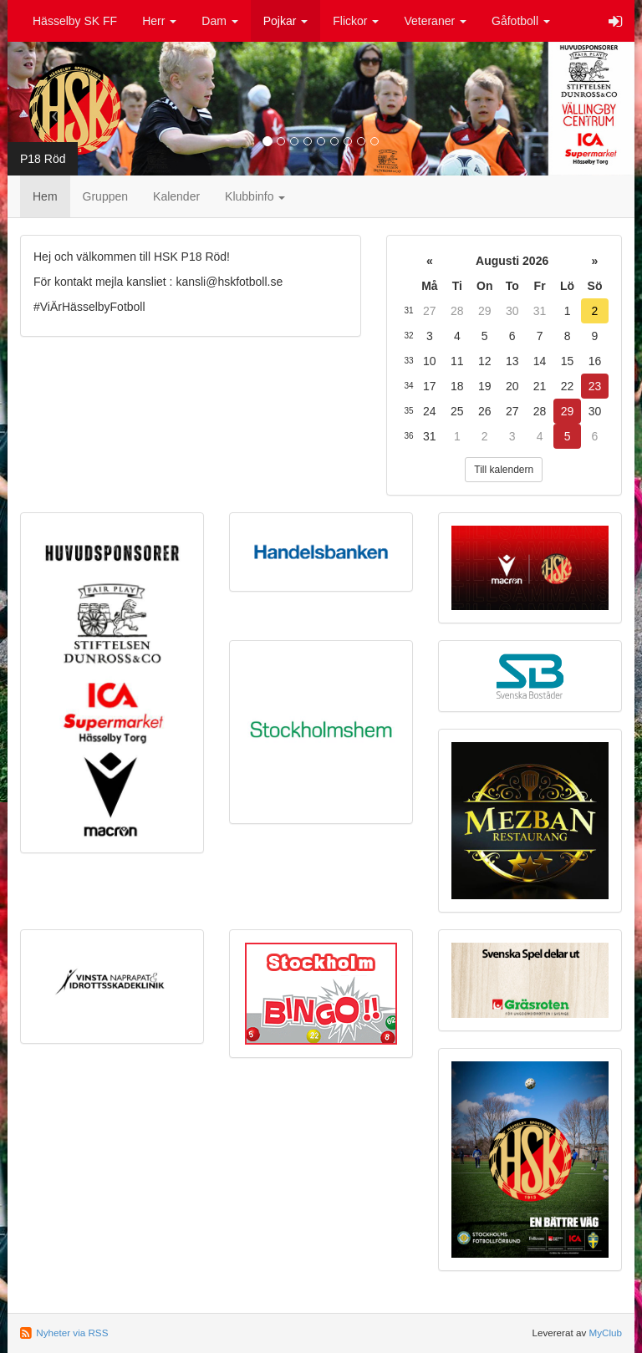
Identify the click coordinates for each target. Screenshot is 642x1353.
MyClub (605, 1332)
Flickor (356, 21)
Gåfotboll (521, 21)
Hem (45, 196)
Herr (159, 21)
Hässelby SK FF (75, 21)
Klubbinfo (255, 196)
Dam (219, 21)
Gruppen (105, 196)
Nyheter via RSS (72, 1332)
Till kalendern (503, 470)
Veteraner (435, 21)
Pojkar (285, 21)
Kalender (176, 196)
